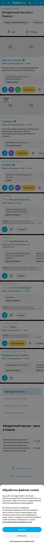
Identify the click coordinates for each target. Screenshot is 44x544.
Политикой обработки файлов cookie (17, 522)
